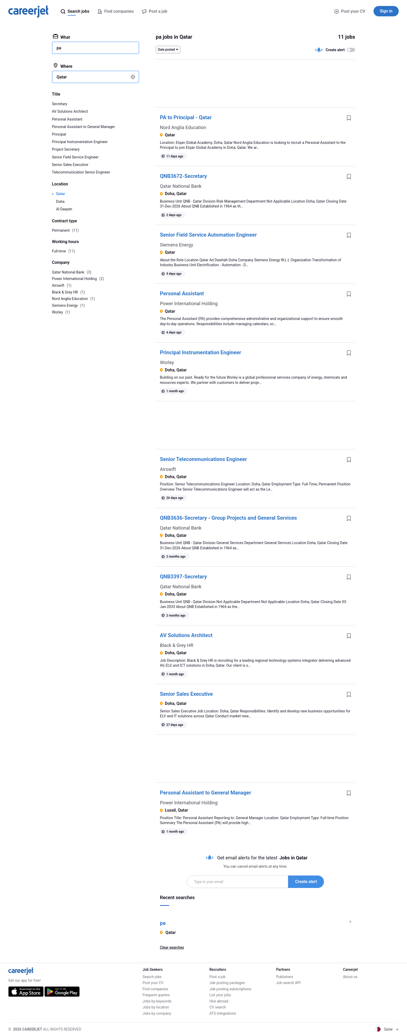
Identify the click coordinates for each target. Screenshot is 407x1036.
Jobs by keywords (157, 1001)
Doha (60, 201)
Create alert (306, 881)
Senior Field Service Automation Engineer (208, 235)
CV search (217, 1007)
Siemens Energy (176, 245)
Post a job (217, 977)
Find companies (155, 989)
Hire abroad (218, 1001)
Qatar (60, 194)
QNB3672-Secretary (183, 176)
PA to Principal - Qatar (186, 117)
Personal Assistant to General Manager (205, 793)
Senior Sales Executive (186, 694)
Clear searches (172, 947)
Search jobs (152, 977)
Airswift (168, 469)
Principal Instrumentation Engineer (200, 352)
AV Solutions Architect (186, 635)
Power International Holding (189, 303)
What (61, 37)
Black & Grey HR (176, 645)
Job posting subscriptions (230, 989)
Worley (167, 362)
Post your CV (349, 11)
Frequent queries (156, 995)
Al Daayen (64, 209)
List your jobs (220, 995)
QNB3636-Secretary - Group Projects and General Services (228, 518)
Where (62, 66)
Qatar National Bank (180, 186)
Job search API (288, 983)
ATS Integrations (222, 1013)
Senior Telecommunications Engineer (203, 459)
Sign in (386, 11)
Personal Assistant (182, 293)
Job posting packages (227, 983)
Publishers (284, 977)
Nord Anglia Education (183, 127)
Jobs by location (156, 1007)
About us (350, 977)
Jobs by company (157, 1013)
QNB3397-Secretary (183, 576)
